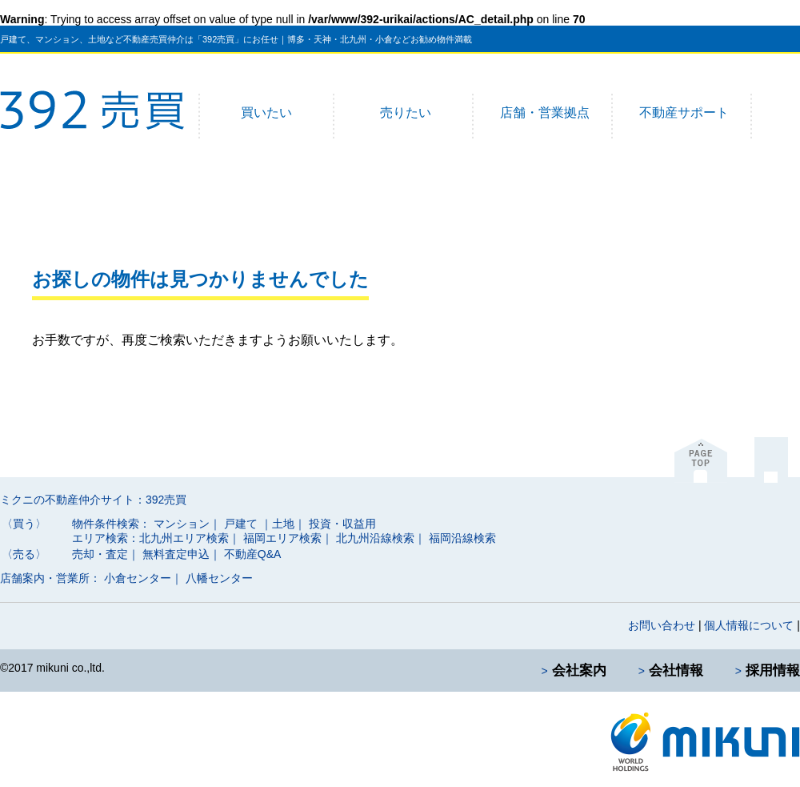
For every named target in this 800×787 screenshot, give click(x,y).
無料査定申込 (176, 554)
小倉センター (137, 578)
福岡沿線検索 (462, 538)
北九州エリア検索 (184, 538)
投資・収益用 (342, 523)
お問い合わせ (661, 625)
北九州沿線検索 (375, 538)
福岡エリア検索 (282, 538)
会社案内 (579, 670)
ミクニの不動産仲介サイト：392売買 (93, 499)
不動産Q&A (253, 554)
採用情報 (773, 670)
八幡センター (219, 578)
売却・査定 (100, 554)
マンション (182, 523)
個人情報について (749, 625)
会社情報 (676, 670)
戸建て (241, 523)
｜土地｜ (283, 523)
